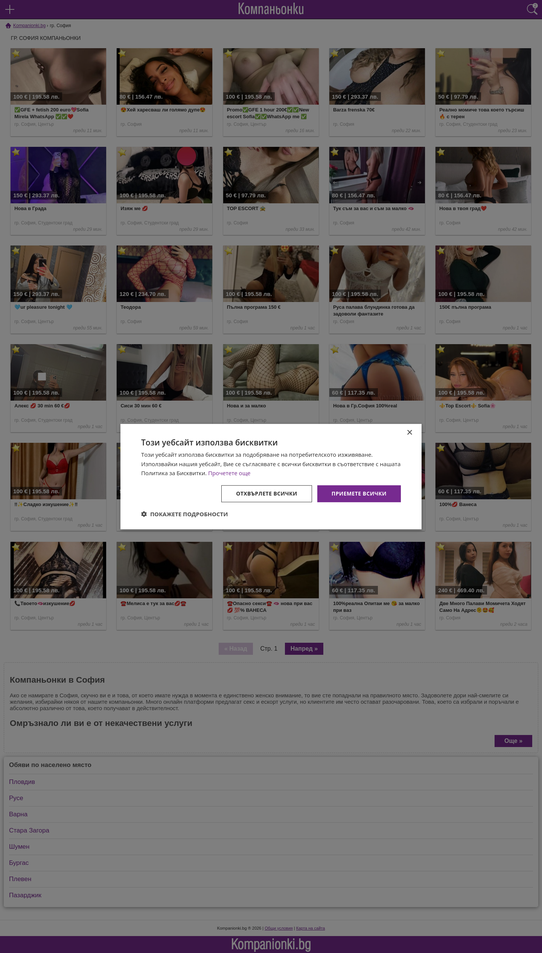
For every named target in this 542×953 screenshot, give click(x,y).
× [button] (409, 432)
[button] (184, 514)
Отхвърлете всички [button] (266, 493)
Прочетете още (229, 473)
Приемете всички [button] (359, 493)
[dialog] (271, 476)
